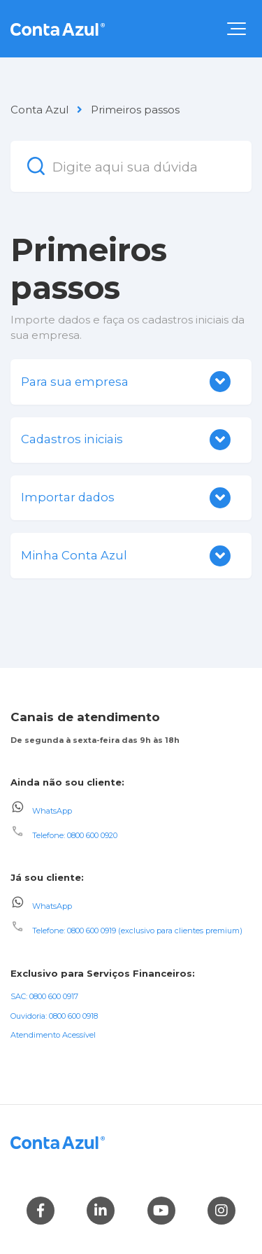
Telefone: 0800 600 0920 (74, 835)
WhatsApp (52, 810)
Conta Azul (39, 109)
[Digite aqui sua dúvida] (131, 166)
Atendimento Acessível (53, 1035)
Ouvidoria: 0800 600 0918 (54, 1016)
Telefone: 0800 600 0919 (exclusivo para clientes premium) (137, 930)
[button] (236, 29)
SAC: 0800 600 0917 (44, 996)
